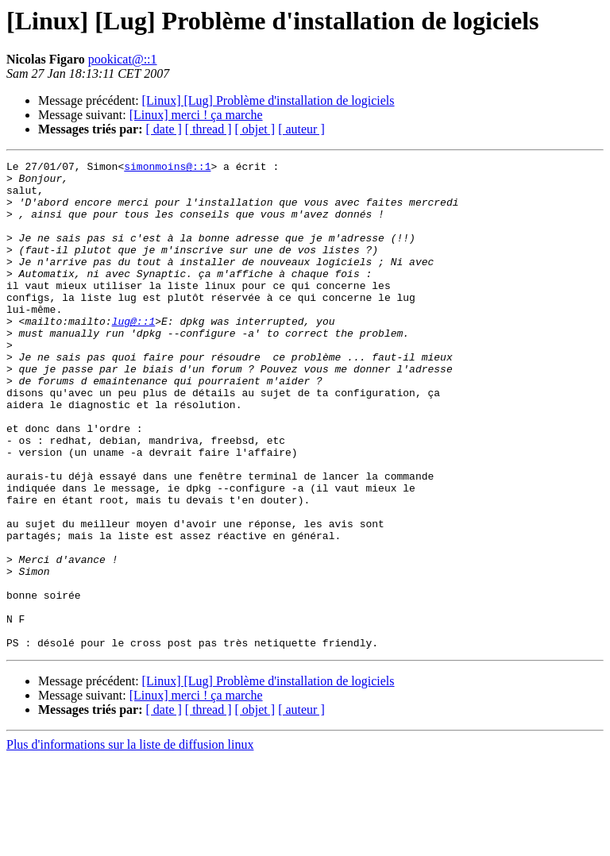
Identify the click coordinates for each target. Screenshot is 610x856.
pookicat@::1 (122, 59)
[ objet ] (254, 129)
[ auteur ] (301, 129)
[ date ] (164, 129)
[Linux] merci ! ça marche (196, 114)
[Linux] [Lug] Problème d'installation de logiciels (268, 100)
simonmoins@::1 (167, 168)
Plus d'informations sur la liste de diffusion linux (129, 842)
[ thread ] (208, 129)
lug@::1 (134, 354)
